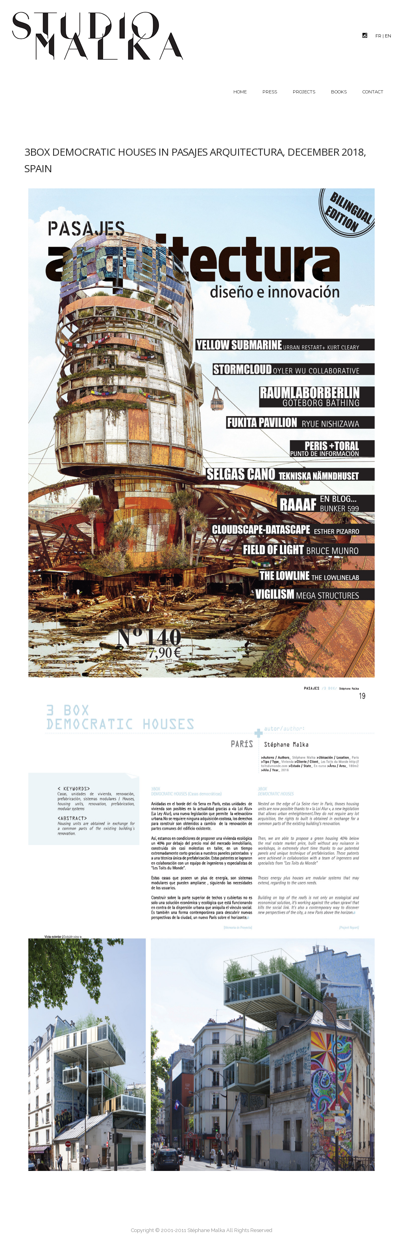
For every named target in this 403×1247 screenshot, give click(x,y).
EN (388, 36)
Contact (372, 92)
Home (240, 92)
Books (339, 92)
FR (378, 36)
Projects (304, 92)
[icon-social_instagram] (366, 35)
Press (270, 92)
